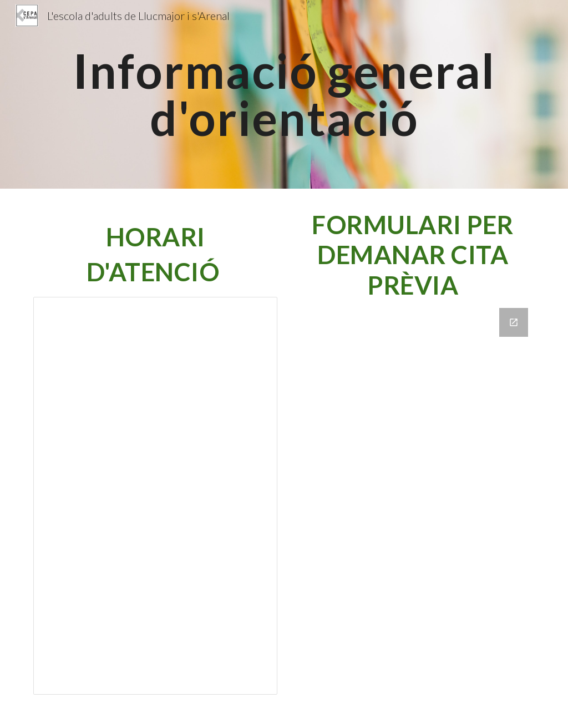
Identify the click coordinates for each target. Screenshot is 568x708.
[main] (284, 94)
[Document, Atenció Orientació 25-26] (155, 496)
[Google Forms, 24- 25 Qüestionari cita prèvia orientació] (413, 500)
